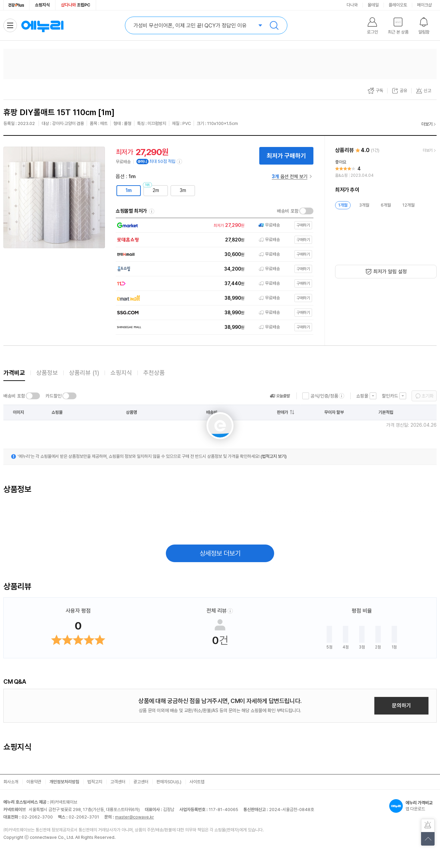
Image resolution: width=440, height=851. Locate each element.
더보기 (427, 124)
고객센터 (117, 781)
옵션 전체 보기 (289, 176)
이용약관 (33, 781)
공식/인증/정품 (324, 396)
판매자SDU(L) (168, 781)
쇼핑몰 (362, 396)
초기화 (427, 396)
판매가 (282, 412)
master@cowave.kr (134, 817)
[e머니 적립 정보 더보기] (180, 161)
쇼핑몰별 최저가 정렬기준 (151, 211)
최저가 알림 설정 (390, 272)
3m (183, 190)
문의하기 (401, 705)
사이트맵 (197, 781)
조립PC (75, 4)
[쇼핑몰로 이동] (212, 225)
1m (129, 190)
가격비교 (14, 372)
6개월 (386, 205)
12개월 (408, 205)
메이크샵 (424, 4)
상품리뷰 (84, 372)
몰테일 (373, 4)
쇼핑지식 (42, 4)
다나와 (352, 4)
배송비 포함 (288, 211)
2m (156, 190)
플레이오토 (398, 4)
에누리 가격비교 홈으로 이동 (42, 25)
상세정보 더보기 (220, 553)
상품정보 (47, 372)
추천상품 (154, 372)
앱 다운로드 (413, 806)
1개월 (343, 205)
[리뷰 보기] (386, 168)
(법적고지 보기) (274, 456)
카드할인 (53, 396)
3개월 (364, 205)
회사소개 (10, 781)
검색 (274, 25)
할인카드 (390, 396)
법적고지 (94, 781)
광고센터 (140, 781)
